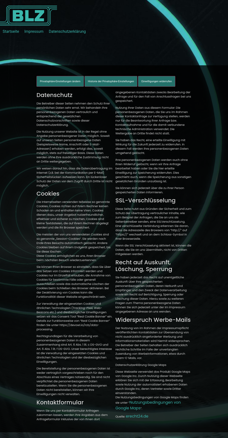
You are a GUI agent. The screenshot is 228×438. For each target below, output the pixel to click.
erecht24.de (137, 416)
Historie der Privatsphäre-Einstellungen (111, 81)
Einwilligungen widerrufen (156, 81)
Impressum (33, 31)
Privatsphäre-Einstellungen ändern (60, 81)
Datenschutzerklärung (67, 31)
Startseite (11, 31)
